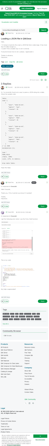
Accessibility (28, 379)
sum (32, 319)
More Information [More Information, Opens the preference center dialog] (40, 439)
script (21, 314)
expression (28, 314)
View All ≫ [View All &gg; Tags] (6, 324)
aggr (28, 319)
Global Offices (29, 389)
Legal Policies (5, 418)
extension (38, 319)
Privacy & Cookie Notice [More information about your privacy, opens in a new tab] (13, 445)
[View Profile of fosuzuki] (10, 87)
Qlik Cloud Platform (7, 350)
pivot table (29, 316)
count (11, 319)
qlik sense (19, 62)
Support (27, 363)
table (12, 316)
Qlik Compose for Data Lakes (10, 363)
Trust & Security (29, 376)
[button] (47, 33)
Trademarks (4, 424)
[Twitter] (26, 403)
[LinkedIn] (29, 403)
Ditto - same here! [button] (7, 66)
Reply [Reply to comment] (42, 176)
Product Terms (5, 432)
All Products (4, 347)
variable (23, 319)
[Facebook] (33, 403)
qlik (17, 316)
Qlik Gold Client (5, 374)
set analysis (6, 316)
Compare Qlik (29, 355)
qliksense (22, 316)
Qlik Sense (4, 352)
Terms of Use (5, 426)
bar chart (16, 319)
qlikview (5, 319)
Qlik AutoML (4, 355)
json (6, 62)
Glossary (27, 358)
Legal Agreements (6, 429)
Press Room (28, 373)
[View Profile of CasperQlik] (11, 212)
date (17, 314)
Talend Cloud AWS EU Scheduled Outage (18, 13)
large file (12, 62)
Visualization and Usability (10, 22)
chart (33, 314)
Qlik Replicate (5, 361)
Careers (27, 384)
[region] (24, 439)
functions (36, 316)
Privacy (27, 381)
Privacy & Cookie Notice (8, 421)
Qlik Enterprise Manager (8, 369)
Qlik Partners (28, 350)
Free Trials (28, 352)
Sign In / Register (42, 8)
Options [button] (46, 22)
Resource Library (30, 347)
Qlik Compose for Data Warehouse (11, 366)
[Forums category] (3, 335)
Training (27, 361)
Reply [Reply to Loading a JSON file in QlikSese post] (42, 74)
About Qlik (28, 371)
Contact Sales (29, 392)
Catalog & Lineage (6, 371)
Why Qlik (3, 377)
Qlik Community (30, 399)
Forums (9, 335)
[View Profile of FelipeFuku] (11, 33)
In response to (9, 186)
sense (12, 314)
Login (24, 2)
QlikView (3, 358)
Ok (40, 436)
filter (38, 314)
